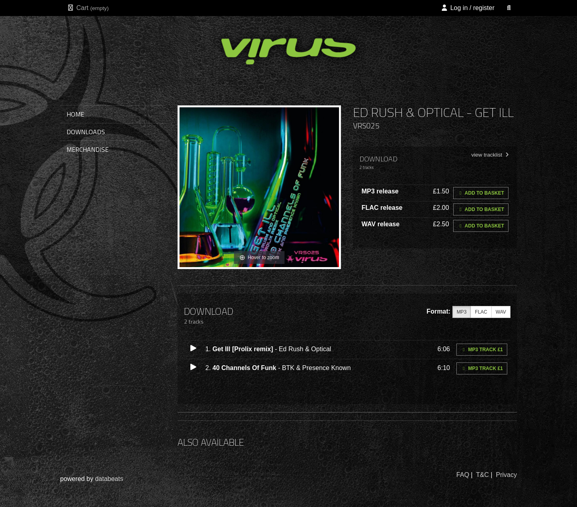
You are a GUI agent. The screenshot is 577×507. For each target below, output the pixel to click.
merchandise (88, 149)
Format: (439, 311)
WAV (501, 312)
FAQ (462, 474)
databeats (109, 478)
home (75, 114)
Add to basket (481, 193)
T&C (482, 474)
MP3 (462, 312)
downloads (86, 132)
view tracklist (490, 155)
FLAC (481, 312)
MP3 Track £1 (482, 349)
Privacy (506, 474)
